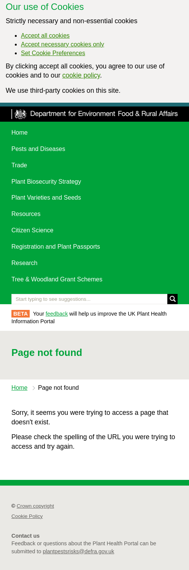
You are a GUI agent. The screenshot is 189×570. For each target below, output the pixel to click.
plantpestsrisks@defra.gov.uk (78, 551)
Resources (25, 214)
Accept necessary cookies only (62, 44)
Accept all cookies (45, 35)
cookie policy (81, 75)
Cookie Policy (27, 516)
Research (24, 263)
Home (19, 132)
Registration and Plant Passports (55, 246)
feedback (57, 314)
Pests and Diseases (38, 149)
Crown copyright (35, 506)
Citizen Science (32, 230)
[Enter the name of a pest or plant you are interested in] (94, 299)
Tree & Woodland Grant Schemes (56, 279)
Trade (19, 165)
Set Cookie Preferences (53, 53)
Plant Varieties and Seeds (46, 197)
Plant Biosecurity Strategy (46, 181)
